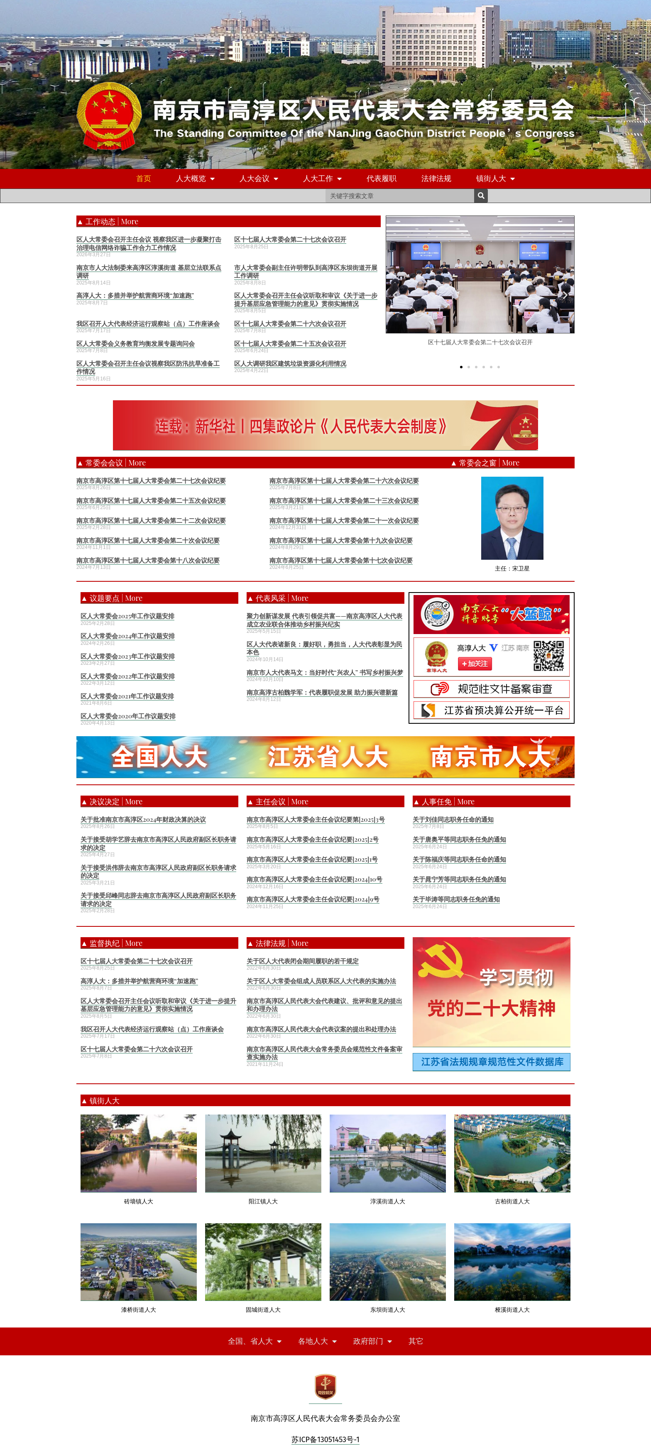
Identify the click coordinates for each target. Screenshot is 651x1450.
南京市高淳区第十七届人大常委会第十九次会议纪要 (341, 540)
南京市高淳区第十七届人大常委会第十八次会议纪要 (148, 560)
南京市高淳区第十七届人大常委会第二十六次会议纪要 (344, 480)
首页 (143, 178)
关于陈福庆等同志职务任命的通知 (459, 859)
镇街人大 (495, 179)
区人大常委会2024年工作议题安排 (128, 636)
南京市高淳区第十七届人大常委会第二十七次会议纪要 (151, 480)
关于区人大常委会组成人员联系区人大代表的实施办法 (321, 981)
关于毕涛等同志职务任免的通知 (456, 899)
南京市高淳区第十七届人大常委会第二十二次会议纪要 (151, 520)
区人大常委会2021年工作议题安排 (127, 696)
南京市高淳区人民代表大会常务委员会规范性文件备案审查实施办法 (324, 1053)
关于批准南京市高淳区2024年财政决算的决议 (143, 819)
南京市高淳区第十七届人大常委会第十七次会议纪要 (341, 560)
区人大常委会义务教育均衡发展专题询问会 (135, 343)
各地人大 (317, 1341)
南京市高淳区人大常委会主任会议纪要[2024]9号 (313, 899)
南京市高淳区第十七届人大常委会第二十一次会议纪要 (344, 520)
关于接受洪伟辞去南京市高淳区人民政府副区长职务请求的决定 (158, 871)
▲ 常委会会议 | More (111, 463)
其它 (416, 1341)
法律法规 (436, 178)
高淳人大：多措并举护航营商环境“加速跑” (135, 295)
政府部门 (372, 1341)
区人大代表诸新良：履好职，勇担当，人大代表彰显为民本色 (324, 648)
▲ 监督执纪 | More (111, 943)
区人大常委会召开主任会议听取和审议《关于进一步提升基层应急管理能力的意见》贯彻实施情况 (305, 299)
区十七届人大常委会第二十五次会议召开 (290, 343)
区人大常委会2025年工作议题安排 (127, 616)
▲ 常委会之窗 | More (484, 463)
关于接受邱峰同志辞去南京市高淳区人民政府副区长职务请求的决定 (158, 899)
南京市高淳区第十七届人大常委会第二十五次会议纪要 (151, 500)
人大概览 (195, 179)
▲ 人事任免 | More (444, 801)
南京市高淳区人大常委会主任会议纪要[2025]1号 (312, 859)
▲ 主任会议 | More (277, 801)
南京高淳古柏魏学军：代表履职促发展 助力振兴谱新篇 (322, 692)
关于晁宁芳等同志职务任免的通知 (459, 879)
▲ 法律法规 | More (277, 943)
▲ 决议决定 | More (111, 801)
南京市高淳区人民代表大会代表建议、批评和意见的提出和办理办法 (324, 1005)
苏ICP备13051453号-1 (325, 1439)
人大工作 (322, 179)
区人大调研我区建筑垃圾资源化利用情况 (290, 363)
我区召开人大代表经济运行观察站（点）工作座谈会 (148, 323)
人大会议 (259, 179)
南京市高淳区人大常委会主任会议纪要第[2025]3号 (316, 819)
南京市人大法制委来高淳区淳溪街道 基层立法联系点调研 (148, 271)
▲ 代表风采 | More (277, 598)
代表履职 (381, 178)
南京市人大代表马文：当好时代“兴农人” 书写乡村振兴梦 (325, 672)
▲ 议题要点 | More (111, 598)
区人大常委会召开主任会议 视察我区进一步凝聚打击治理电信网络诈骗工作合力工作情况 (148, 243)
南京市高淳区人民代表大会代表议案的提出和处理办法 (321, 1029)
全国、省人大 (254, 1341)
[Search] (481, 196)
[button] (461, 366)
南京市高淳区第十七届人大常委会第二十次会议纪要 (148, 540)
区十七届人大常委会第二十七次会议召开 (290, 239)
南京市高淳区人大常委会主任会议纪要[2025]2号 (313, 839)
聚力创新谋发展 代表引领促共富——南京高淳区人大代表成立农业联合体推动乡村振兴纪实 (324, 620)
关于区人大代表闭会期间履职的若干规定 (303, 961)
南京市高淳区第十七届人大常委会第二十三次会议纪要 (344, 500)
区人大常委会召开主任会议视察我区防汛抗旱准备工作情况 (148, 367)
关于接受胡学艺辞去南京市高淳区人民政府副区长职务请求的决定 (158, 843)
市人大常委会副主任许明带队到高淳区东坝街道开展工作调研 (305, 271)
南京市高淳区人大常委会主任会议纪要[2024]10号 (314, 879)
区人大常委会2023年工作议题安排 (128, 656)
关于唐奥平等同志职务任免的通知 (459, 839)
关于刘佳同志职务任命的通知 (453, 819)
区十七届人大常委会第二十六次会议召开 (290, 323)
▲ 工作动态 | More (107, 221)
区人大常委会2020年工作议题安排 (128, 716)
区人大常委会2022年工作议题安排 (128, 676)
